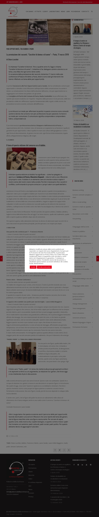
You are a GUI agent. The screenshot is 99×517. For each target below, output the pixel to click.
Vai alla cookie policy (44, 267)
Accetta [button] (33, 267)
